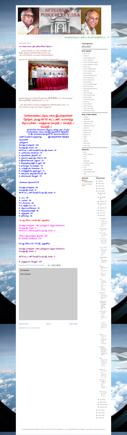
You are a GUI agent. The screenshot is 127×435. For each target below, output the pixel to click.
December (103, 193)
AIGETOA (86, 128)
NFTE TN (86, 102)
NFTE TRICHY (87, 104)
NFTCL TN (86, 53)
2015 (100, 188)
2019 (100, 181)
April (101, 399)
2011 (100, 415)
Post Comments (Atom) (33, 328)
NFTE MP (86, 91)
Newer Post (23, 324)
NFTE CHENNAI (88, 60)
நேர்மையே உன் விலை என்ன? (103, 234)
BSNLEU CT (87, 132)
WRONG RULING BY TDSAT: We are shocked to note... (103, 350)
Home (48, 324)
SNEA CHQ (86, 143)
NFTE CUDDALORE (89, 71)
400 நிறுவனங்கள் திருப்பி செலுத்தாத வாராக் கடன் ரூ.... (103, 362)
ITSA (84, 139)
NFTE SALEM (87, 97)
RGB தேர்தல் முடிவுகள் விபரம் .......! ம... (103, 394)
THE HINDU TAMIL (88, 110)
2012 (100, 413)
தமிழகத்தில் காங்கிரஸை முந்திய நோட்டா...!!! (103, 315)
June (101, 213)
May (101, 215)
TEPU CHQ (86, 145)
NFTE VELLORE (88, 108)
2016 (100, 186)
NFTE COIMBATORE (89, 69)
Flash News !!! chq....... (103, 229)
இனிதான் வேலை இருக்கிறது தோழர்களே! (103, 296)
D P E (85, 159)
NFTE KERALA (87, 82)
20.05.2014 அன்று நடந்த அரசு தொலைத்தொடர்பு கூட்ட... (103, 222)
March (102, 402)
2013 (100, 410)
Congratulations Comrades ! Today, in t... (103, 260)
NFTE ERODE (87, 73)
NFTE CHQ (86, 66)
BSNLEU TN (87, 134)
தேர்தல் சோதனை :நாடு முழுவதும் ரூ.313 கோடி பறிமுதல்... (103, 339)
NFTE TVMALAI (88, 106)
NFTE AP (86, 56)
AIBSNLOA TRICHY (89, 126)
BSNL (85, 152)
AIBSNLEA (86, 119)
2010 (100, 417)
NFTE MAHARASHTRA (90, 88)
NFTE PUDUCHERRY (88, 181)
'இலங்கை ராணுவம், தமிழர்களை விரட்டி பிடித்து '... (103, 383)
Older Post (73, 324)
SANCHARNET (87, 169)
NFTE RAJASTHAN (89, 95)
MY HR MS (86, 165)
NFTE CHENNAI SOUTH (90, 64)
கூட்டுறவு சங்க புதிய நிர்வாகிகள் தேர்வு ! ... (103, 241)
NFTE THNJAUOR (88, 99)
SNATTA (85, 141)
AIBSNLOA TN (87, 123)
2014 (100, 191)
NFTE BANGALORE (89, 58)
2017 (100, 183)
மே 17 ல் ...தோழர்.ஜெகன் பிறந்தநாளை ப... (103, 326)
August (102, 208)
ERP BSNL (86, 161)
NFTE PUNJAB (87, 93)
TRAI (84, 174)
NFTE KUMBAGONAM (90, 84)
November (103, 197)
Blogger (103, 429)
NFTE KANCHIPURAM (90, 75)
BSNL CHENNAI (88, 154)
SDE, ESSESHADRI (89, 172)
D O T (85, 156)
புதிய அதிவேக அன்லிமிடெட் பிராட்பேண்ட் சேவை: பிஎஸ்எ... (103, 285)
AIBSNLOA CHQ (88, 121)
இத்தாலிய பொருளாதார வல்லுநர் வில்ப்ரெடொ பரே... (103, 373)
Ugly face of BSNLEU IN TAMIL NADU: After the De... (102, 305)
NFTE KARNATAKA (89, 80)
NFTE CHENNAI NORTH (90, 62)
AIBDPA (85, 117)
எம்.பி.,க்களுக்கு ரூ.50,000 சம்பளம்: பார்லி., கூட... (103, 251)
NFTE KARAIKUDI (88, 77)
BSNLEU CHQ (87, 130)
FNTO (85, 137)
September (103, 204)
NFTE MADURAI (88, 86)
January (102, 407)
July (101, 210)
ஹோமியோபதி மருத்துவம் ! (91, 176)
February (102, 404)
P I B (84, 167)
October (102, 201)
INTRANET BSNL (88, 163)
